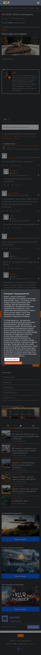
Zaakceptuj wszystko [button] (13, 363)
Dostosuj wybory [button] (12, 359)
